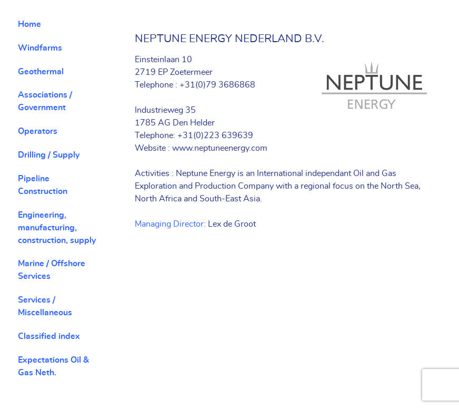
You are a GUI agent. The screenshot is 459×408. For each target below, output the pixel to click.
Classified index (49, 336)
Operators (37, 131)
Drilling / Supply (48, 155)
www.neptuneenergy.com (219, 148)
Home (29, 24)
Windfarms (40, 48)
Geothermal (41, 71)
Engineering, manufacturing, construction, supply (57, 228)
